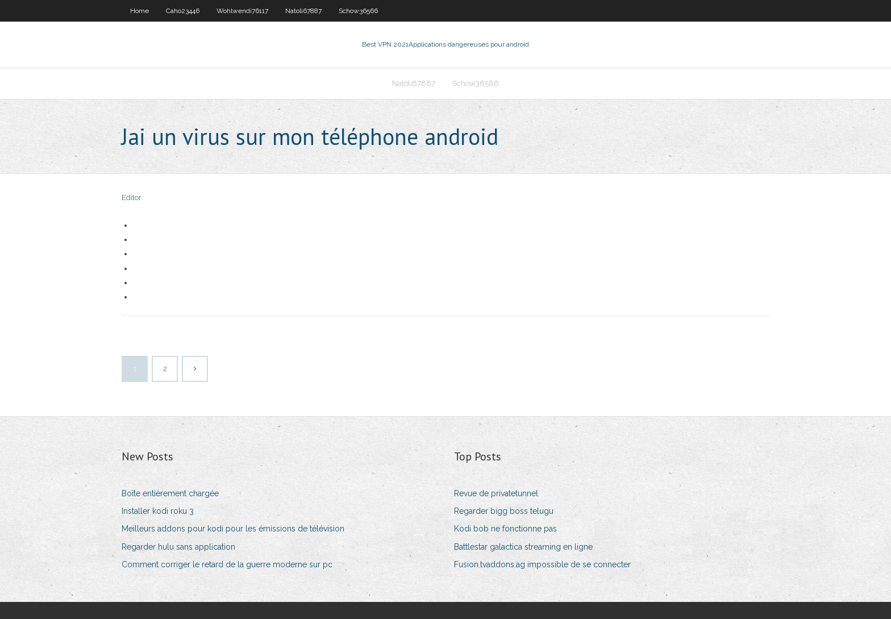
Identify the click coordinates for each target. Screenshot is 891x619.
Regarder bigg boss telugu (503, 511)
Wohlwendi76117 (242, 11)
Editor (131, 197)
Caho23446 (182, 11)
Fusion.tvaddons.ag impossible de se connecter (542, 564)
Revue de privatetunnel (496, 493)
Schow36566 (358, 11)
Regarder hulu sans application (178, 546)
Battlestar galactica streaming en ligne (523, 546)
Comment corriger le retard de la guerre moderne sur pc (227, 564)
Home (139, 11)
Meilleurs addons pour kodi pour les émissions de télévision (233, 528)
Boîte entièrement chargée (170, 493)
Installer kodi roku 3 (158, 511)
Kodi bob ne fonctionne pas (505, 528)
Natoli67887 (303, 11)
